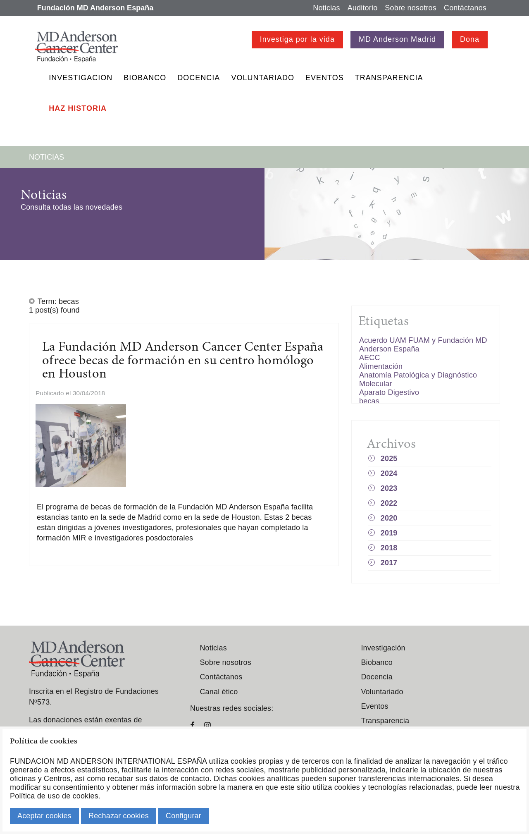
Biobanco (145, 78)
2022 (389, 503)
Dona (469, 39)
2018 (389, 548)
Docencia (198, 78)
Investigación (383, 648)
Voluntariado (262, 78)
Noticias (326, 8)
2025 (389, 458)
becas (369, 401)
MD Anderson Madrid (397, 39)
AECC (369, 358)
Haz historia (78, 108)
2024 (389, 473)
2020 (389, 518)
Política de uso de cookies (54, 796)
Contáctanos (465, 8)
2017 (389, 563)
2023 (389, 488)
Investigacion (80, 78)
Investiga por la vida (297, 39)
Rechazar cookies (118, 816)
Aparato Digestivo (389, 392)
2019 (389, 533)
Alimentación (381, 366)
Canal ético (219, 692)
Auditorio (363, 8)
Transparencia (389, 78)
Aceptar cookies (44, 816)
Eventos (324, 78)
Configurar (183, 816)
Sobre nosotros (410, 8)
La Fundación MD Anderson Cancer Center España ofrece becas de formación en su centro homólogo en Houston (182, 361)
